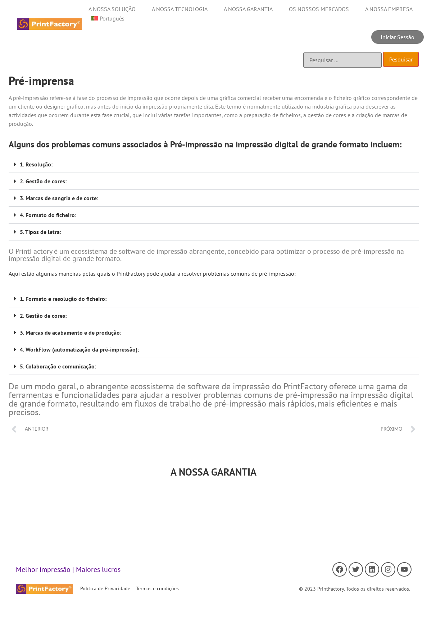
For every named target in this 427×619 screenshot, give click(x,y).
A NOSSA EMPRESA (389, 9)
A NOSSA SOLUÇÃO (112, 9)
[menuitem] (108, 18)
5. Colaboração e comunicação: (58, 366)
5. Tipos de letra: (40, 231)
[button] (214, 164)
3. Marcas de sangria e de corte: (59, 198)
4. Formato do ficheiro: (48, 215)
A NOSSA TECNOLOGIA (180, 9)
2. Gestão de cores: (43, 181)
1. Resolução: (36, 164)
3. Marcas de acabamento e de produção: (70, 332)
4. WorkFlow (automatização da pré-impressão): (79, 349)
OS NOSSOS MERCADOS (319, 9)
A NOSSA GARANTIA (248, 9)
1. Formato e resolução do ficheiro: (63, 298)
